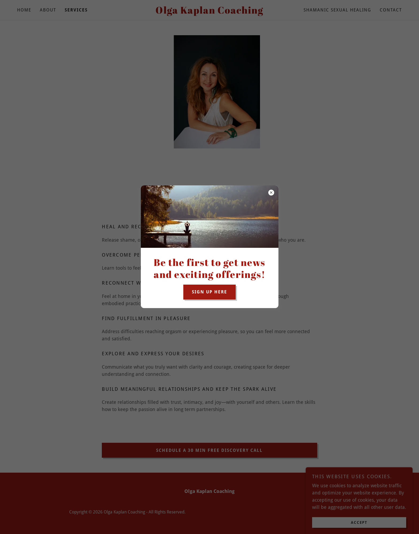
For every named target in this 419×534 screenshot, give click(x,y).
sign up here (209, 291)
